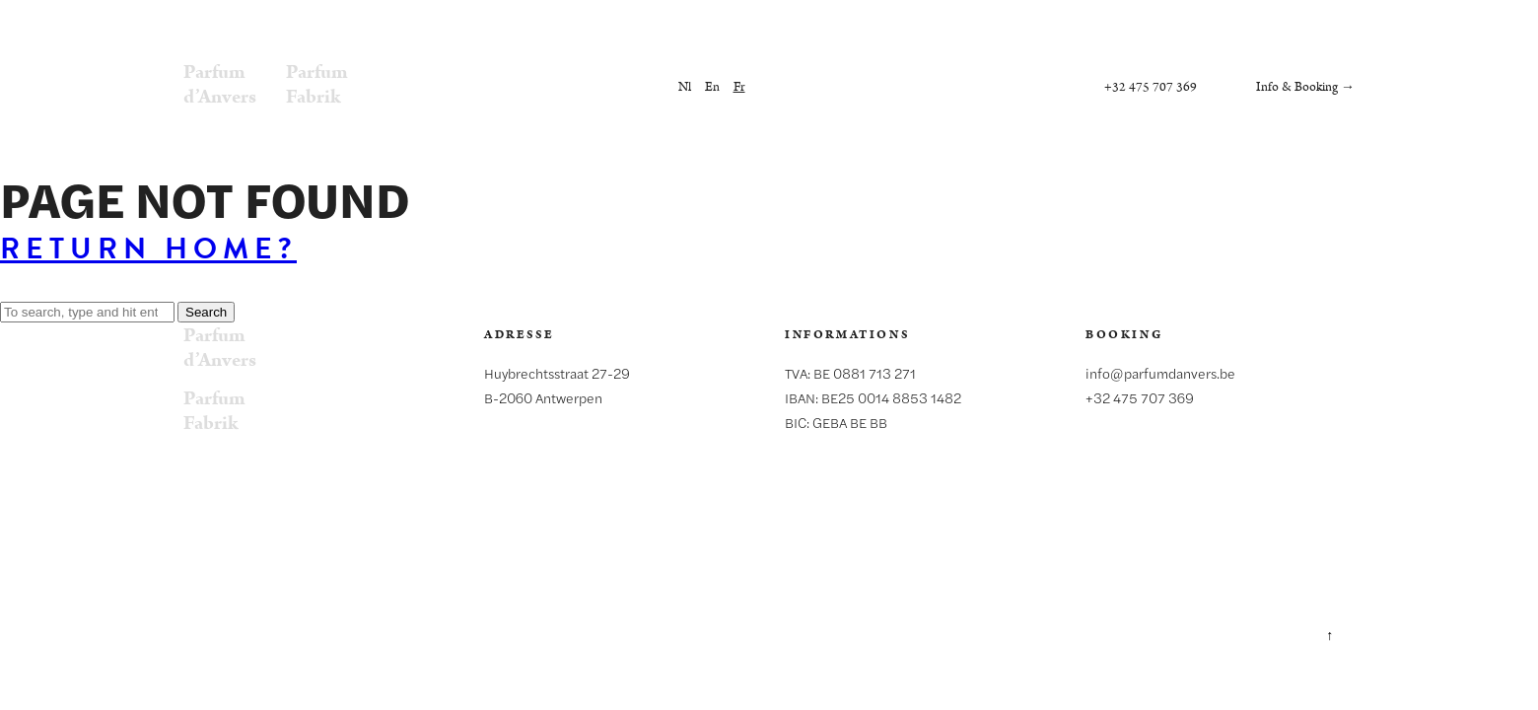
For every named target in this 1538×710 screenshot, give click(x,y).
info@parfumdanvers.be (1160, 373)
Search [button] (206, 312)
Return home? (148, 248)
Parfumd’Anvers (219, 84)
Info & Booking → (1305, 87)
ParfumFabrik (317, 84)
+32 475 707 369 (1150, 87)
